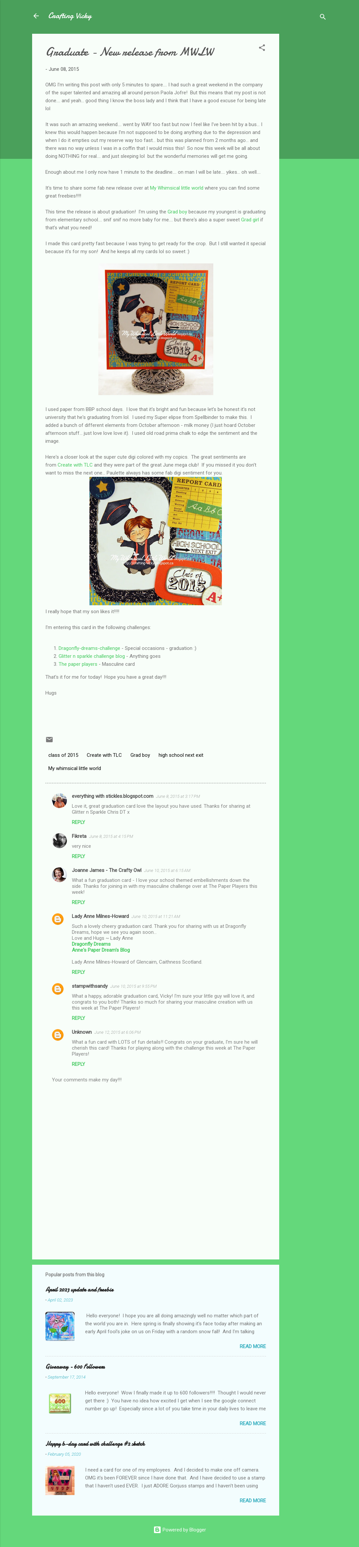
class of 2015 (63, 755)
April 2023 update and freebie (79, 1290)
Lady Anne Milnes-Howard (100, 916)
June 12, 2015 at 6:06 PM (117, 1032)
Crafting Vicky (69, 15)
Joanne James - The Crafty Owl (106, 870)
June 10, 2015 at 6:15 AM (167, 870)
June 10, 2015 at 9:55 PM (133, 986)
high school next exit (181, 755)
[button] (262, 49)
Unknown (82, 1032)
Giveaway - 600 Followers (75, 1367)
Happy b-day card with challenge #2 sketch (95, 1444)
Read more (253, 1346)
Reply (78, 822)
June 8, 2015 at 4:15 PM (111, 836)
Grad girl (250, 220)
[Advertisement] (305, 133)
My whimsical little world (74, 768)
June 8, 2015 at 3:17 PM (178, 796)
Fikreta (79, 836)
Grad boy (177, 212)
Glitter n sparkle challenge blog (92, 656)
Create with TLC (75, 465)
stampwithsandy (90, 986)
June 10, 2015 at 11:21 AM (155, 916)
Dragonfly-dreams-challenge (89, 648)
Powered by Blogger (179, 1530)
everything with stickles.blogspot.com (112, 796)
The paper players (78, 664)
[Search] (323, 18)
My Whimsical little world (176, 188)
